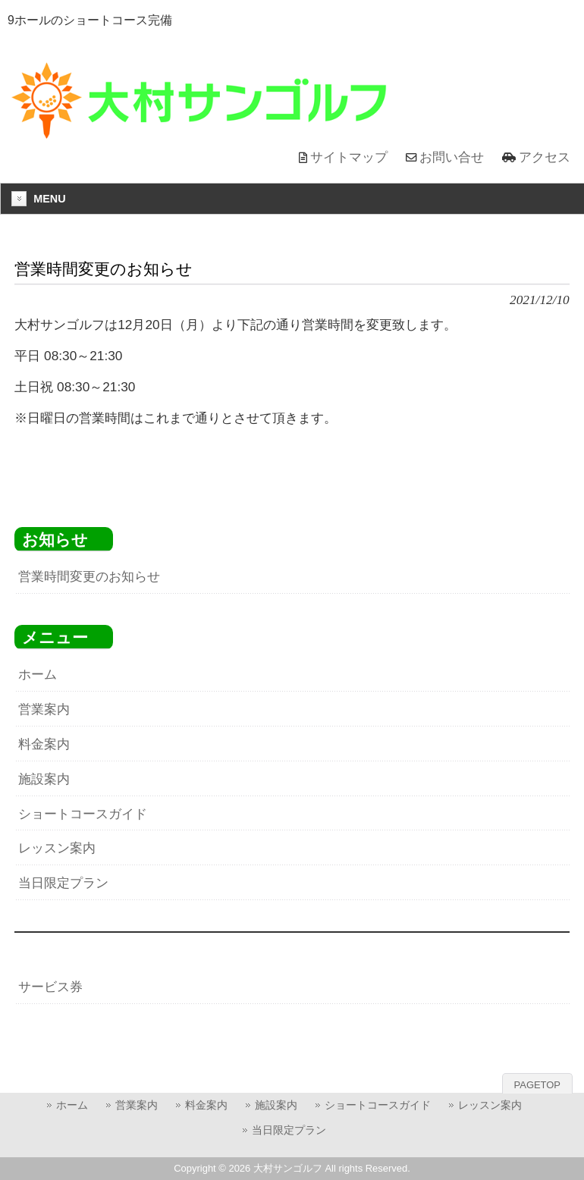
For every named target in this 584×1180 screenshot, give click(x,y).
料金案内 (44, 744)
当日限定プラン (63, 882)
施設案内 (44, 778)
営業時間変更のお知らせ (89, 576)
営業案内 (44, 709)
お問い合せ (451, 157)
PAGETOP (537, 1085)
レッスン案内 (57, 847)
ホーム (37, 674)
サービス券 (50, 986)
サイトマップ (349, 157)
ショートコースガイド (82, 813)
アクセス (544, 157)
